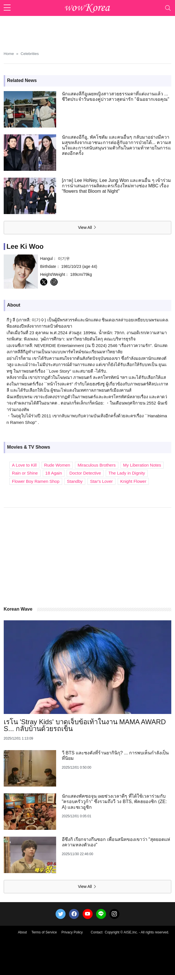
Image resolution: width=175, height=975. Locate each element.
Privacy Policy (72, 932)
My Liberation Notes (142, 465)
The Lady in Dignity (126, 473)
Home (9, 54)
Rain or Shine (25, 473)
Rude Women (57, 465)
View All (87, 227)
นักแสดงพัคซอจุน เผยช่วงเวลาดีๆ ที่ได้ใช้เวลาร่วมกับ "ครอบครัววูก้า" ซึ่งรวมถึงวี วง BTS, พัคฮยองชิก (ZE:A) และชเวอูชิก (114, 801)
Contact (96, 932)
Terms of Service (44, 932)
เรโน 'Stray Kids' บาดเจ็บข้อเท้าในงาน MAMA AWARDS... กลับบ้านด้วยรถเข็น (85, 725)
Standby (75, 481)
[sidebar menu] (7, 8)
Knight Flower (133, 481)
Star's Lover (101, 481)
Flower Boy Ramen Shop (36, 481)
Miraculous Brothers (96, 465)
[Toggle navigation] (167, 8)
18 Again (53, 473)
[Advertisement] (87, 30)
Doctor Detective (85, 473)
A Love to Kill (24, 465)
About (22, 932)
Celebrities (30, 54)
